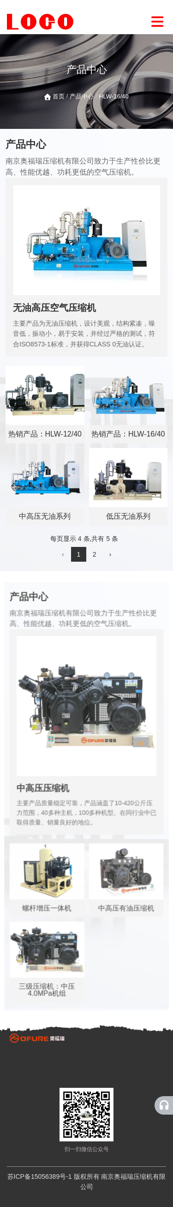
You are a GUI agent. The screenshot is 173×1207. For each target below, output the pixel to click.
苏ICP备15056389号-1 (39, 1176)
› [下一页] (110, 554)
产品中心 (82, 96)
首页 (59, 96)
